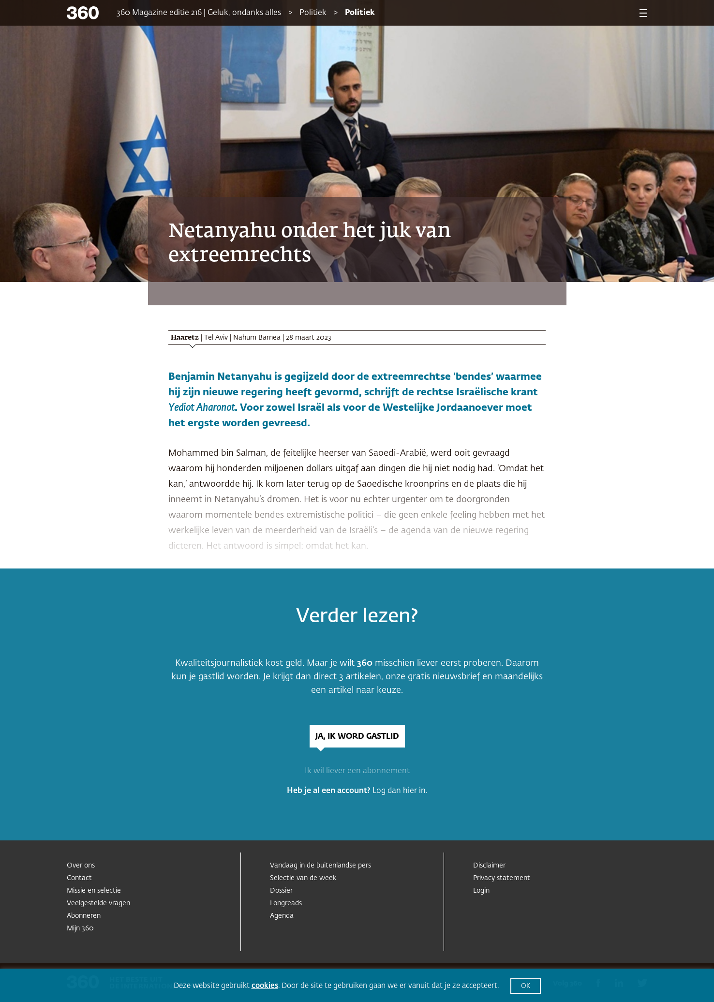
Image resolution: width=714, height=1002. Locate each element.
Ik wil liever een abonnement (357, 771)
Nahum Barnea (257, 337)
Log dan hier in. (400, 791)
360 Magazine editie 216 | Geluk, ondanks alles (199, 13)
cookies (265, 985)
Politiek (313, 13)
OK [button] (525, 986)
